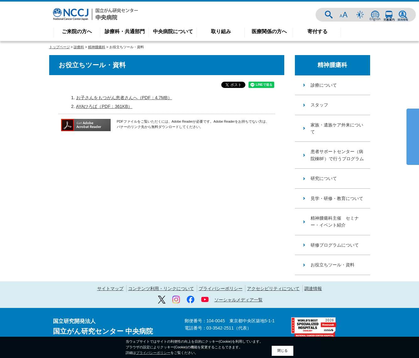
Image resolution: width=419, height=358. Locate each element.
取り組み (221, 31)
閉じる (282, 350)
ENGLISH (375, 15)
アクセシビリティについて (273, 288)
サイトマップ (110, 288)
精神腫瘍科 (96, 47)
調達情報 (313, 288)
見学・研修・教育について (337, 198)
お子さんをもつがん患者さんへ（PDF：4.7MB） (124, 97)
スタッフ (319, 104)
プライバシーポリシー (221, 288)
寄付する (317, 31)
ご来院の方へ (77, 31)
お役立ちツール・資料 (332, 264)
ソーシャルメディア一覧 (238, 299)
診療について (324, 85)
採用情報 (403, 15)
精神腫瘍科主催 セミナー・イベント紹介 (335, 222)
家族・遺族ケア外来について (337, 128)
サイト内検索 (329, 15)
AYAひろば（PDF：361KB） (104, 106)
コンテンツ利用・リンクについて (161, 288)
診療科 (79, 47)
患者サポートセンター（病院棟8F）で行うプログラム (337, 155)
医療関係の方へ (269, 31)
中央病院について (173, 31)
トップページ (59, 47)
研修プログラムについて (335, 245)
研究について (324, 178)
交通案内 (389, 15)
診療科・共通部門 (125, 31)
